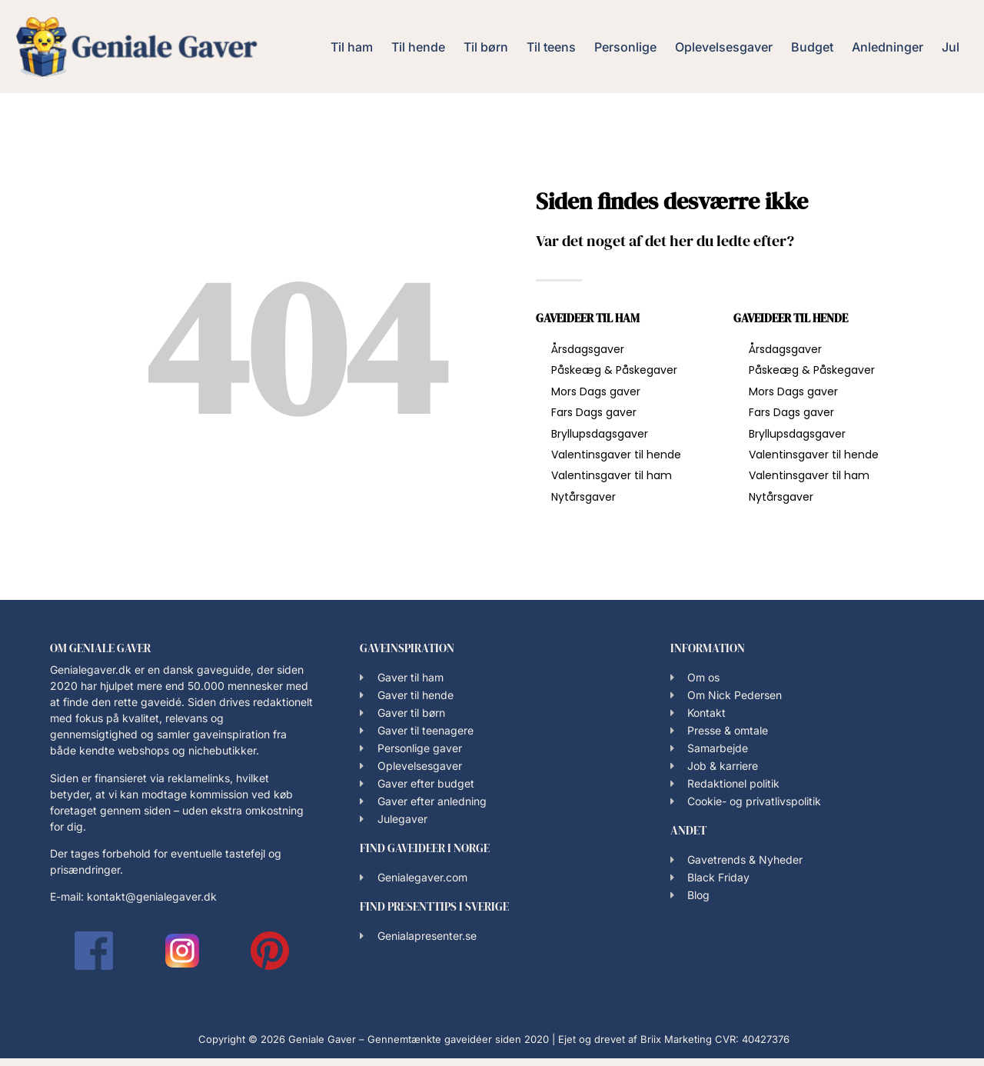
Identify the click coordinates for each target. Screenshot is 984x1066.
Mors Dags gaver (595, 391)
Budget (812, 47)
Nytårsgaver (583, 497)
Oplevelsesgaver (724, 47)
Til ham (352, 47)
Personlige (625, 47)
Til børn (486, 47)
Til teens (551, 47)
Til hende (418, 47)
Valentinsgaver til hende (616, 454)
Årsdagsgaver (587, 349)
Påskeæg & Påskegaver (614, 370)
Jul (950, 47)
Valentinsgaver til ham (611, 475)
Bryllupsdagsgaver (599, 433)
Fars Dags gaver (594, 412)
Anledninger (887, 47)
